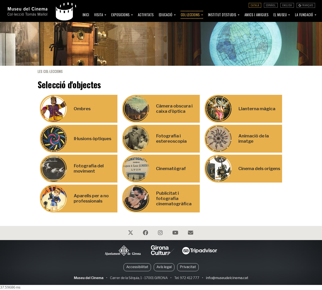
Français (306, 5)
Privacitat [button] (188, 267)
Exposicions (120, 14)
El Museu (280, 14)
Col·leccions (191, 14)
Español (271, 5)
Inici (86, 14)
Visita (99, 14)
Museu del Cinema (88, 278)
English (287, 5)
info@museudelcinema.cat (227, 278)
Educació (166, 14)
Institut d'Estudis (222, 14)
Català (255, 5)
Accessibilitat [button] (137, 267)
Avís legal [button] (164, 267)
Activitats (146, 14)
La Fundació (304, 14)
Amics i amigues (257, 14)
